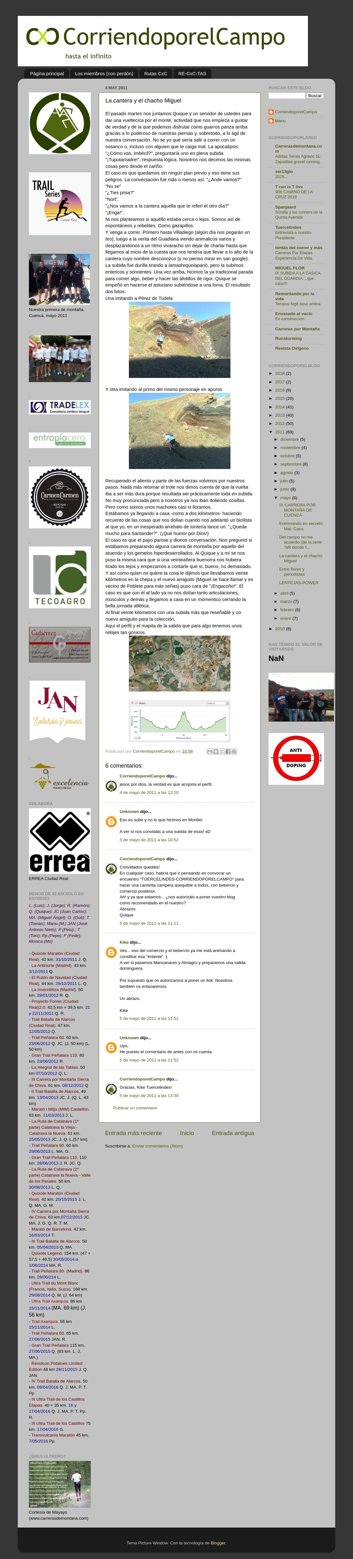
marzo (286, 601)
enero (286, 618)
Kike (124, 942)
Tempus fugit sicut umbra (297, 303)
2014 (280, 407)
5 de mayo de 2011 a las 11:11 (149, 923)
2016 (280, 390)
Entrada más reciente (133, 1133)
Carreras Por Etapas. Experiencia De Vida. (294, 255)
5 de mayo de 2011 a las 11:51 (149, 1018)
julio (284, 481)
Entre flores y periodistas (292, 572)
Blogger (218, 1543)
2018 (280, 373)
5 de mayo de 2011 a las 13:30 (149, 1095)
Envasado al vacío (293, 313)
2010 (280, 628)
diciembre (290, 439)
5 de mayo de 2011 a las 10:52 (149, 839)
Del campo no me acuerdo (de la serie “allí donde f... (300, 542)
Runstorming (288, 338)
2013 (280, 415)
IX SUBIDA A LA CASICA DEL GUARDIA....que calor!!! (297, 278)
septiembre (291, 464)
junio (285, 489)
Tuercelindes (288, 227)
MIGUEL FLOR (290, 268)
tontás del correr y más (299, 247)
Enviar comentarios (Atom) (157, 1146)
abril (285, 593)
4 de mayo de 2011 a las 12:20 (149, 792)
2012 (280, 423)
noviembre (291, 447)
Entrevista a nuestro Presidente (293, 235)
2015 (280, 398)
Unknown (129, 811)
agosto (287, 472)
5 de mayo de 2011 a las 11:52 (149, 1060)
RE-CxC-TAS (192, 73)
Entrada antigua (233, 1133)
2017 (280, 382)
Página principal (47, 73)
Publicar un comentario (135, 1108)
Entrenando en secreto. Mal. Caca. (301, 526)
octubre (288, 455)
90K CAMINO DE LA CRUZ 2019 (294, 194)
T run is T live (289, 186)
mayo (286, 497)
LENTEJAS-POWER (299, 582)
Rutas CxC (155, 73)
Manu (280, 120)
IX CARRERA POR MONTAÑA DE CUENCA (297, 510)
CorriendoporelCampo (142, 776)
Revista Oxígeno (292, 348)
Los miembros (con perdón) (104, 73)
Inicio (187, 1133)
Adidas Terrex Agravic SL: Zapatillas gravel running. (298, 159)
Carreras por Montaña (297, 329)
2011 (280, 432)
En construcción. (290, 318)
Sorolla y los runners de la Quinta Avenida (298, 215)
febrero (287, 609)
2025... (281, 176)
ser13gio (284, 171)
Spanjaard (285, 207)
